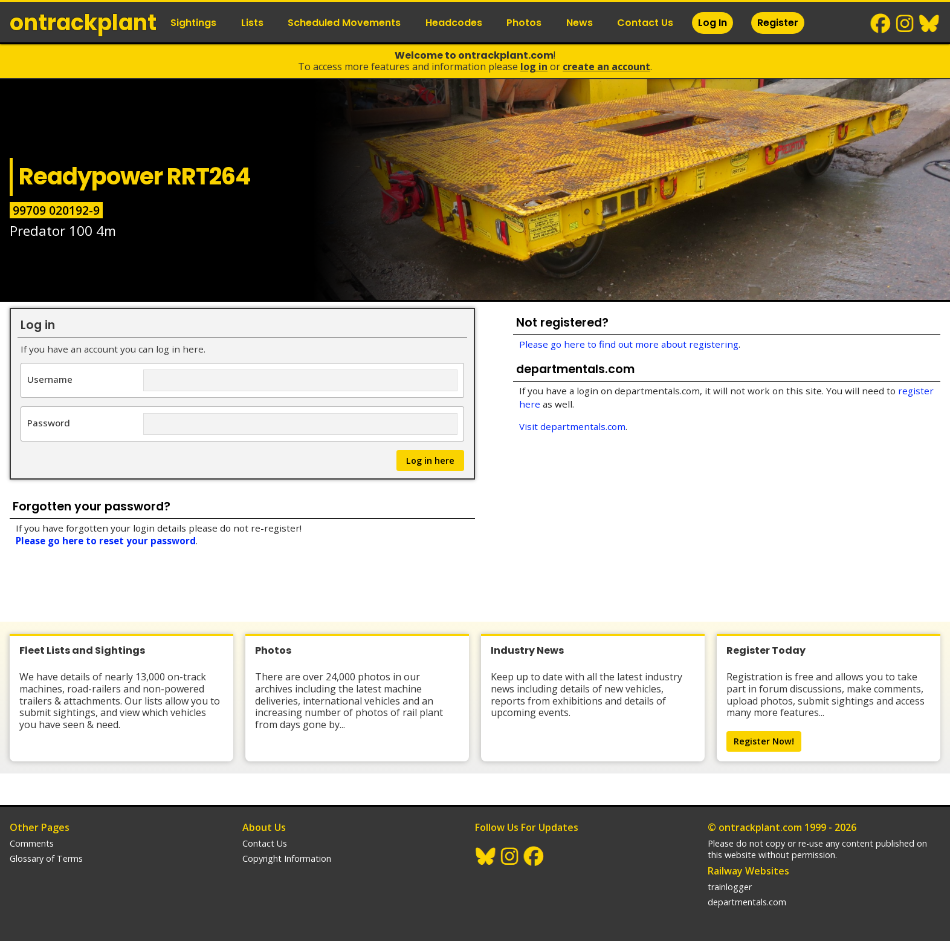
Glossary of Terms (46, 858)
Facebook (881, 23)
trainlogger (730, 887)
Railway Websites (748, 871)
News (579, 23)
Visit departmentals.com (572, 426)
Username (50, 379)
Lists (252, 23)
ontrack (83, 22)
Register (777, 23)
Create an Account (606, 66)
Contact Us (645, 23)
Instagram (905, 23)
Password (48, 422)
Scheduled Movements (344, 23)
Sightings (193, 23)
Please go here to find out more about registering (628, 344)
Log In (712, 23)
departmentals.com (747, 902)
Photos (523, 23)
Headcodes (453, 23)
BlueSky (929, 23)
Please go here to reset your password (106, 541)
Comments (32, 843)
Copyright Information (286, 858)
